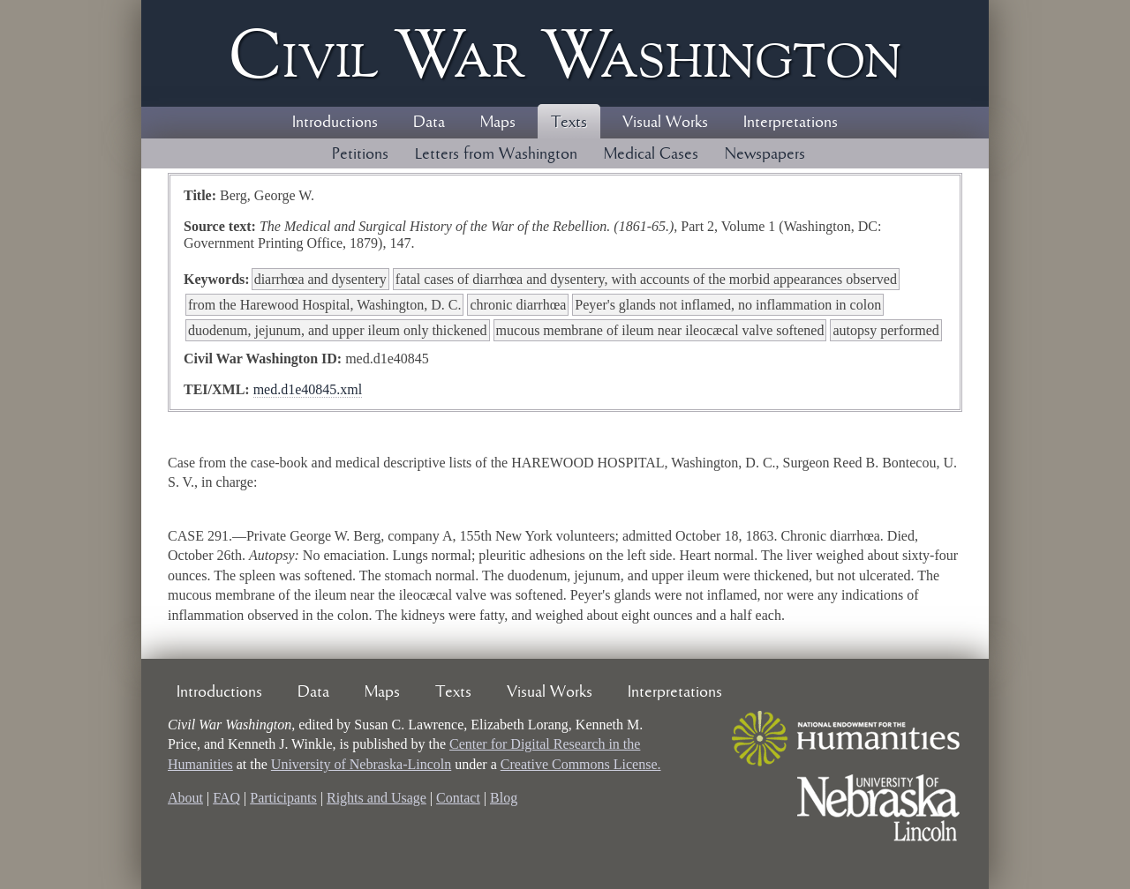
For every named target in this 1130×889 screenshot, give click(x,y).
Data (429, 122)
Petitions (360, 154)
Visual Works (665, 122)
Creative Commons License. (581, 764)
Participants (283, 797)
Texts (569, 122)
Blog (503, 797)
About (185, 797)
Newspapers (765, 154)
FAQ (226, 797)
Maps (498, 122)
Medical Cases (651, 154)
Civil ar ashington (565, 53)
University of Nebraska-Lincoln (361, 764)
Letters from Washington (496, 154)
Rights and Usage (376, 797)
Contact (458, 797)
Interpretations (790, 122)
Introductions (335, 122)
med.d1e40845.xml (308, 389)
